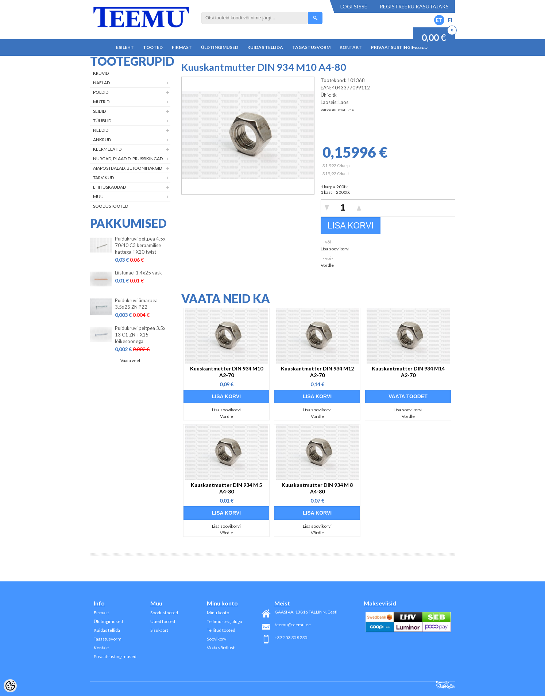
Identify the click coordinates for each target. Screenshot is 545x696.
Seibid (99, 111)
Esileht (125, 47)
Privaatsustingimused (399, 47)
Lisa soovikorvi (335, 248)
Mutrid (101, 101)
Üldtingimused (219, 47)
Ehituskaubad (109, 187)
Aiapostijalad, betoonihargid (127, 168)
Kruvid (101, 73)
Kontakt (351, 47)
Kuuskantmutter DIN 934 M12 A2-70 (317, 371)
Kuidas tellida (265, 47)
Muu (98, 196)
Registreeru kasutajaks (414, 6)
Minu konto (218, 612)
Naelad (101, 82)
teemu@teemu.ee (293, 624)
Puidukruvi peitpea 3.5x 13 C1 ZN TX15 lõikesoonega (140, 334)
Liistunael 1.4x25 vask (138, 273)
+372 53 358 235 (291, 637)
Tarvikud (103, 177)
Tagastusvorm (311, 47)
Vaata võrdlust (221, 647)
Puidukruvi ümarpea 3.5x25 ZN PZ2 (136, 303)
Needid (100, 130)
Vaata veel (130, 360)
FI (450, 20)
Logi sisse (353, 6)
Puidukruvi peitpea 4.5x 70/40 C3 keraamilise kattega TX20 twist (140, 245)
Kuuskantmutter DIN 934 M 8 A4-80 (317, 488)
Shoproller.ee (445, 685)
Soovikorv (216, 639)
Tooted (153, 47)
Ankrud (102, 139)
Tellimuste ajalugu (224, 621)
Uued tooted (162, 621)
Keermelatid (107, 149)
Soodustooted (110, 206)
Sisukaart (159, 630)
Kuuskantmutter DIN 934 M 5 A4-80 (226, 488)
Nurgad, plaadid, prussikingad (128, 158)
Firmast (182, 47)
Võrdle (327, 265)
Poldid (100, 92)
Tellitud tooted (221, 630)
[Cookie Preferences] (10, 685)
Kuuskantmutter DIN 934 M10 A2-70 (226, 371)
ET (439, 20)
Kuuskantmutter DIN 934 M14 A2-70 (408, 371)
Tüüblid (102, 120)
